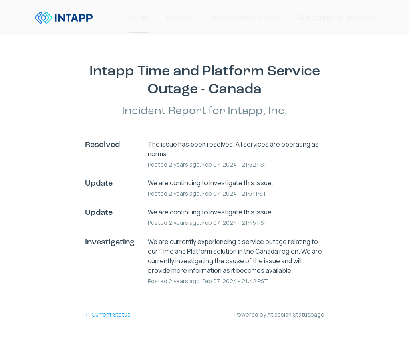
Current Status (108, 314)
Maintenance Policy (245, 17)
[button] (336, 17)
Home (139, 17)
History (180, 17)
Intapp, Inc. (257, 111)
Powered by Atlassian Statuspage (279, 314)
